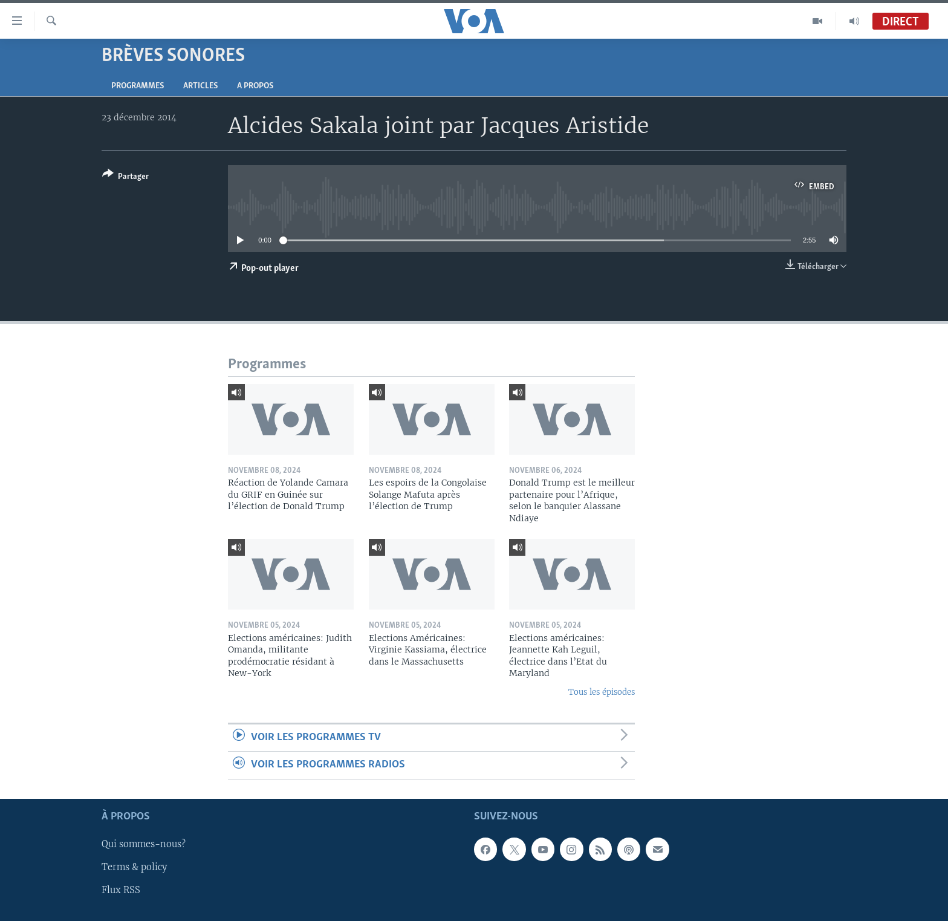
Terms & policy (134, 867)
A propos (255, 86)
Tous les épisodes (601, 692)
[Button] (125, 177)
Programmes (137, 86)
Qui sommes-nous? (144, 844)
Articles (200, 86)
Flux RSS (121, 890)
